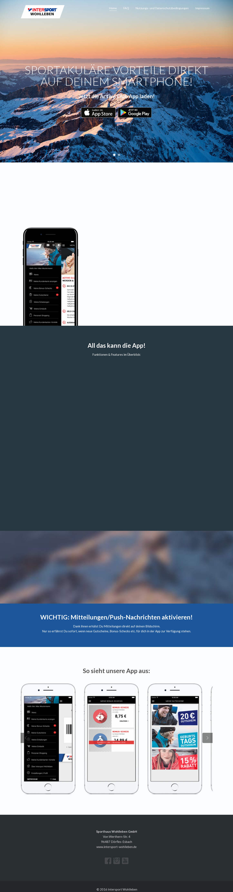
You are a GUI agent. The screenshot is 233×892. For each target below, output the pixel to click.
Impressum (202, 8)
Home (113, 8)
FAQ (126, 8)
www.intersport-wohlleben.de (116, 840)
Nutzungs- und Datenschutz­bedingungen (162, 8)
